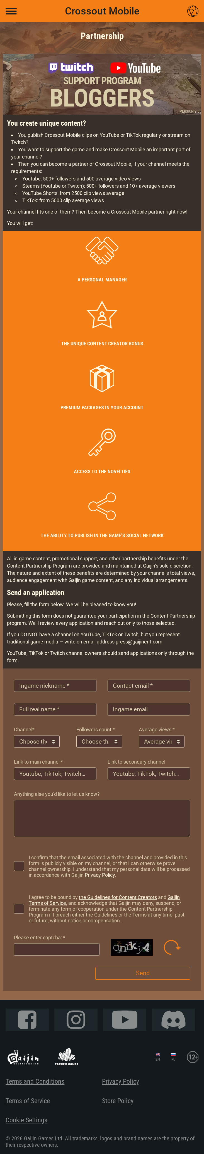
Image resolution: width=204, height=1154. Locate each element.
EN (158, 1059)
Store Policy (117, 1101)
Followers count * (95, 726)
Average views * (157, 726)
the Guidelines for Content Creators (120, 901)
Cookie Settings (26, 1120)
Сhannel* (24, 726)
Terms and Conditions (35, 1082)
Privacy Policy (126, 879)
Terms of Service (28, 1101)
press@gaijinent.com (139, 635)
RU (173, 1059)
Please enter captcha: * (39, 941)
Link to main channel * (38, 759)
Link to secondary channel (136, 759)
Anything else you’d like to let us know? (57, 793)
